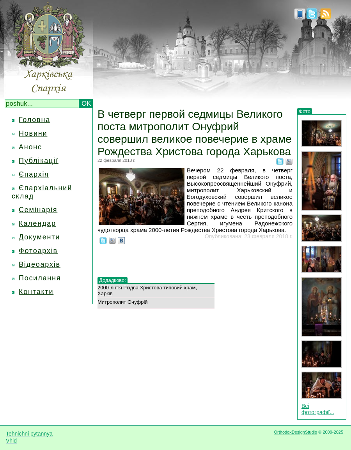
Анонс (30, 147)
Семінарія (38, 210)
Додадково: (112, 280)
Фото (304, 111)
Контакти (36, 292)
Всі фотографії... (317, 409)
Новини (33, 133)
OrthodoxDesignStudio (295, 432)
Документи (39, 237)
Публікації (38, 161)
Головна (34, 120)
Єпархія (34, 174)
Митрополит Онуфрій (123, 302)
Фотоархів (38, 251)
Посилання (40, 278)
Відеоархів (39, 264)
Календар (37, 223)
